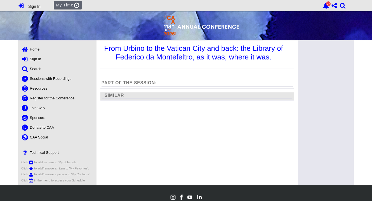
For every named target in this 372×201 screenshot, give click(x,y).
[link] (326, 6)
